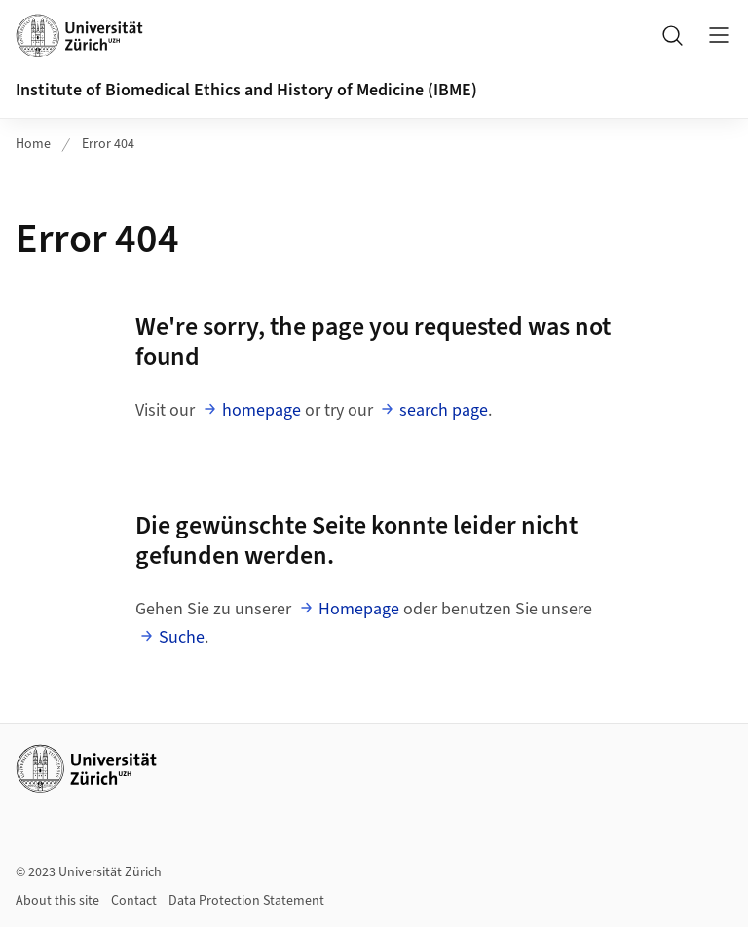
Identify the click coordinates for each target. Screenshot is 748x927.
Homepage (358, 609)
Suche (182, 637)
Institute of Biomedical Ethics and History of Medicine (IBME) (246, 90)
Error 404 (108, 144)
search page (443, 410)
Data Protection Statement (246, 900)
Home (33, 144)
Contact (134, 900)
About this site (57, 900)
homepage (261, 410)
